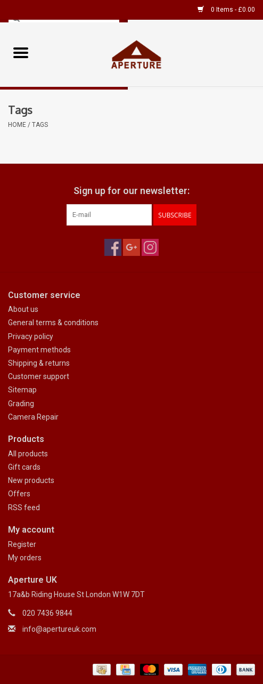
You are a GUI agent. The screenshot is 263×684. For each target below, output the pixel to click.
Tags (40, 124)
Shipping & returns (39, 363)
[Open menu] (21, 52)
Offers (19, 493)
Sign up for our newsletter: (131, 190)
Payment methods (39, 349)
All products (28, 453)
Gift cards (24, 467)
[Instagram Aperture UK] (150, 247)
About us (23, 309)
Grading (21, 403)
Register (22, 544)
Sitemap (22, 389)
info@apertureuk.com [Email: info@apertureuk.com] (59, 629)
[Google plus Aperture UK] (131, 247)
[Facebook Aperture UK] (112, 247)
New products (31, 480)
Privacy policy (30, 336)
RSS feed (24, 507)
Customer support (38, 376)
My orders (25, 557)
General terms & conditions (53, 322)
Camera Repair (33, 417)
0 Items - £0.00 (226, 9)
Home (17, 124)
